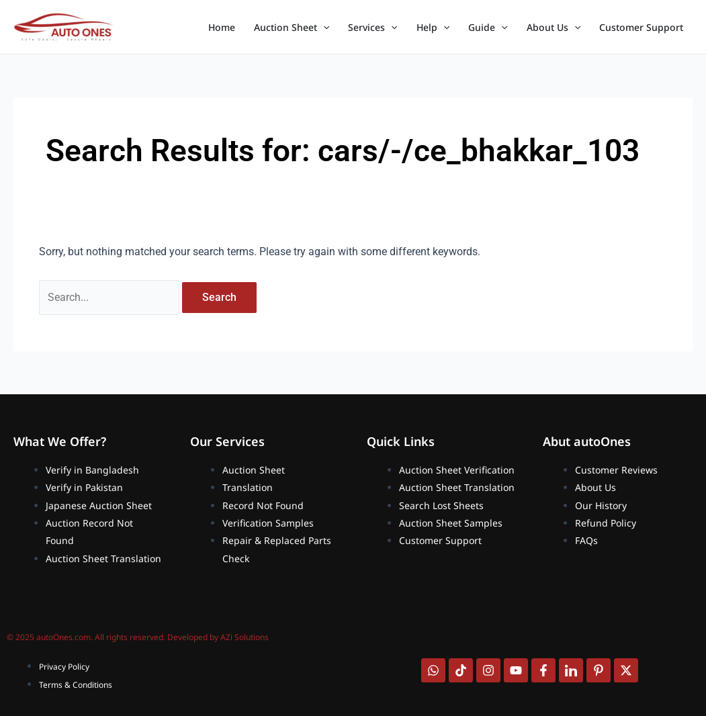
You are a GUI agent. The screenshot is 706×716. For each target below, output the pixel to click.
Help (432, 27)
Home (221, 27)
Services (372, 27)
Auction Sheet (291, 27)
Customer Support (641, 27)
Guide (487, 27)
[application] (323, 27)
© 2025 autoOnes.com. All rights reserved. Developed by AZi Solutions (138, 637)
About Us (553, 27)
